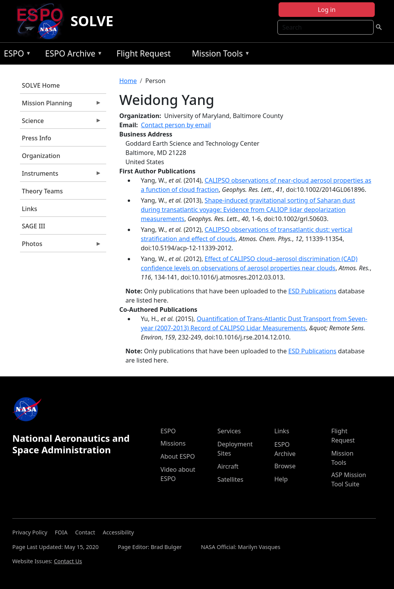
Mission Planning (61, 105)
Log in (327, 9)
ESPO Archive (71, 55)
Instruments (61, 175)
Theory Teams (42, 191)
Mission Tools (219, 55)
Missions (172, 443)
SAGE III (33, 226)
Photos (61, 246)
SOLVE (91, 21)
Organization (41, 155)
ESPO (15, 55)
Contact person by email (176, 125)
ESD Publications (312, 291)
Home (128, 81)
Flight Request (144, 53)
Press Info (36, 138)
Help (281, 479)
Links (29, 209)
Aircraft (228, 466)
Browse (285, 466)
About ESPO (177, 456)
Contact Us (68, 561)
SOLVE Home (41, 85)
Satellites (230, 479)
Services (229, 431)
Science (61, 122)
